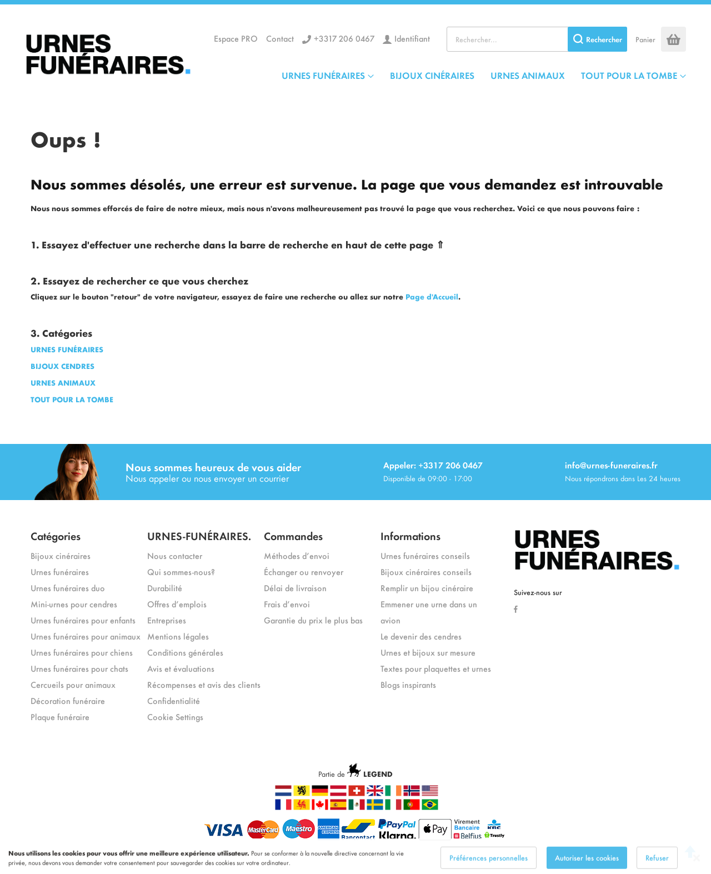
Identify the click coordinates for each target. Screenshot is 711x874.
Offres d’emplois (177, 604)
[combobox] (537, 39)
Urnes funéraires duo (68, 587)
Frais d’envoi (287, 604)
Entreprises (166, 620)
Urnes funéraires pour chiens (82, 652)
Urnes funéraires (60, 571)
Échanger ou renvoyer (303, 571)
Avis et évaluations (180, 668)
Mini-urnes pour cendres (74, 604)
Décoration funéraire (68, 700)
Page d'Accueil (431, 296)
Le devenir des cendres (421, 636)
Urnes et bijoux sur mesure (427, 652)
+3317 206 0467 (344, 38)
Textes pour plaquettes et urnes (435, 668)
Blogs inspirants (408, 684)
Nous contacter (174, 555)
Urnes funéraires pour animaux (86, 636)
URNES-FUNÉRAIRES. (199, 535)
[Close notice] (696, 865)
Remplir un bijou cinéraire (426, 587)
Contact (280, 38)
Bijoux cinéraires (61, 555)
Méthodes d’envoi (296, 555)
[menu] (484, 75)
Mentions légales (178, 636)
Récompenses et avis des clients (204, 684)
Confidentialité (173, 700)
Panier (645, 39)
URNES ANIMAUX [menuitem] (527, 75)
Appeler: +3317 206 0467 (433, 465)
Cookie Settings (175, 716)
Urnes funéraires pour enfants (83, 620)
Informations (410, 535)
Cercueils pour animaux (73, 684)
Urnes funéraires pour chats (79, 668)
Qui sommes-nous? (181, 571)
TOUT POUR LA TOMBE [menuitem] (629, 75)
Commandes (293, 535)
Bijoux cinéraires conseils (426, 571)
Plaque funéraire (60, 716)
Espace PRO (236, 38)
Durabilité (164, 587)
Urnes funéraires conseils (425, 555)
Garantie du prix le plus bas (313, 620)
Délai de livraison (295, 587)
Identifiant (412, 38)
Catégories (56, 535)
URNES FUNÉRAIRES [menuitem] (323, 75)
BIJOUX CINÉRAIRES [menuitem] (432, 75)
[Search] (597, 39)
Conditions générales (185, 652)
